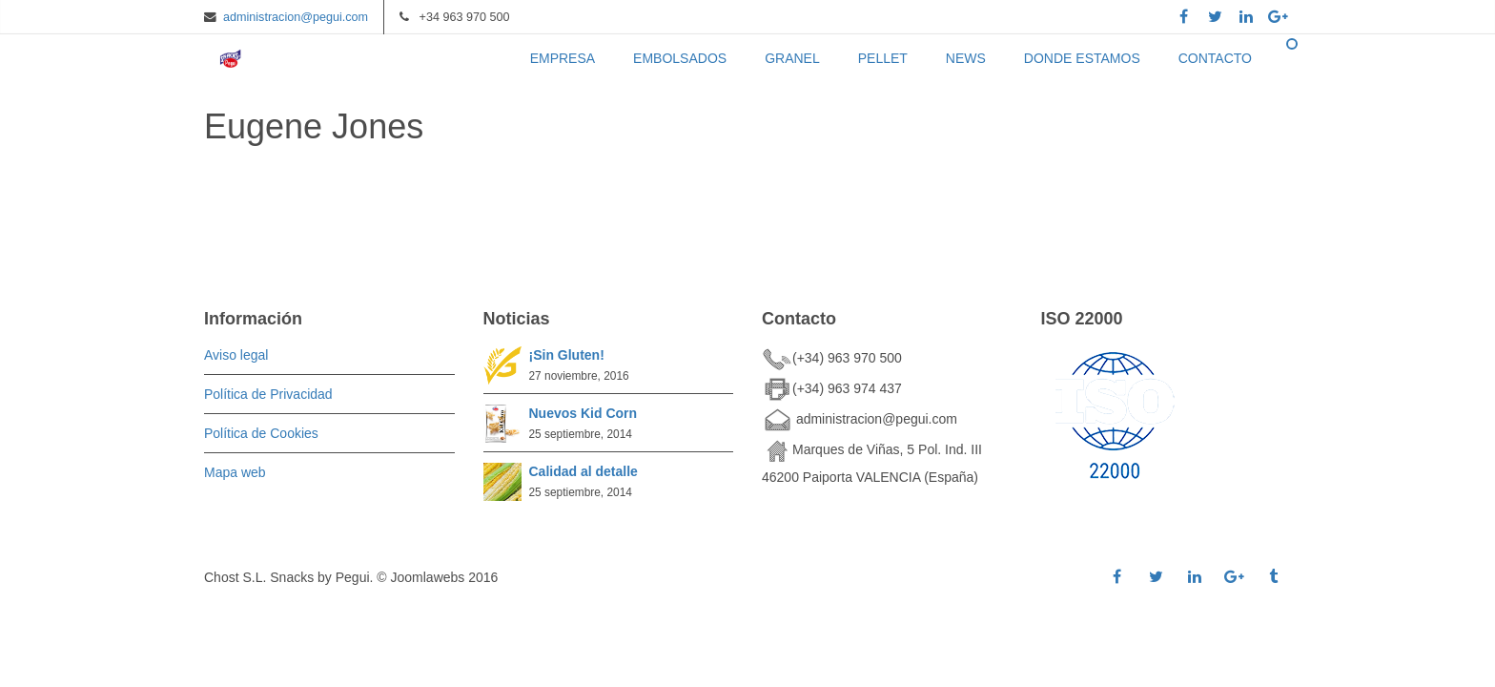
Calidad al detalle (583, 471)
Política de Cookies (261, 433)
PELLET (883, 58)
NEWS (966, 58)
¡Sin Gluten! (566, 355)
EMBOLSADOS (680, 58)
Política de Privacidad (268, 394)
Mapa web (235, 472)
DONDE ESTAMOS (1082, 58)
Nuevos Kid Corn (583, 413)
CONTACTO (1215, 58)
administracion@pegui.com (295, 17)
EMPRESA (562, 58)
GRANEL (792, 58)
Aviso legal (236, 355)
